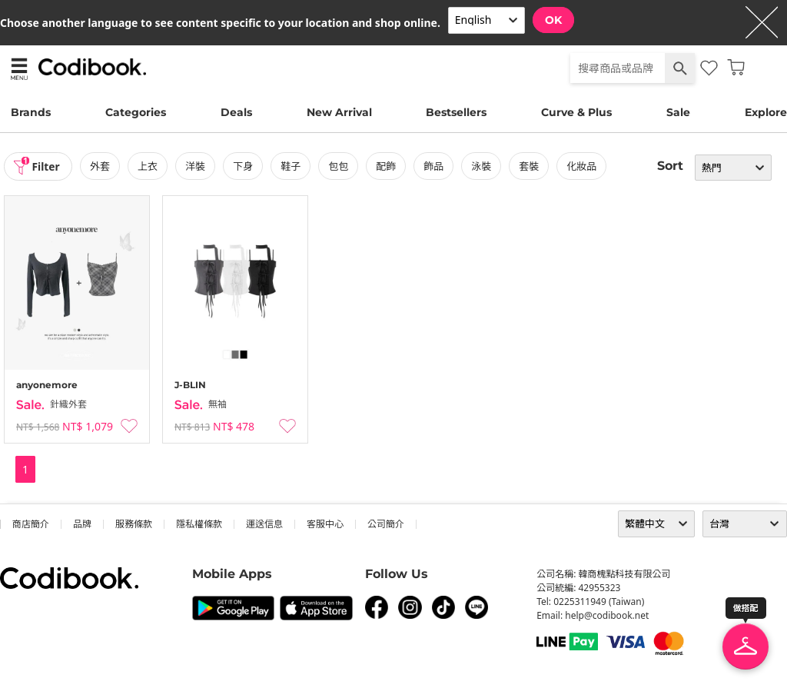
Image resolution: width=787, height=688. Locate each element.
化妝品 (583, 166)
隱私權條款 (199, 523)
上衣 (149, 166)
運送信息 (264, 523)
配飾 (387, 166)
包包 (340, 166)
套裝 (530, 166)
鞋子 (292, 166)
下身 (244, 166)
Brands (31, 112)
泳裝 (483, 166)
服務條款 (133, 523)
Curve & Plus (576, 112)
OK (553, 20)
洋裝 (197, 166)
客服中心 (325, 523)
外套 (101, 166)
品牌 (82, 523)
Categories (135, 112)
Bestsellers (456, 112)
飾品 (435, 166)
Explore (766, 112)
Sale (678, 112)
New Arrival (339, 112)
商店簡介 (30, 523)
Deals (236, 112)
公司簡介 (385, 523)
